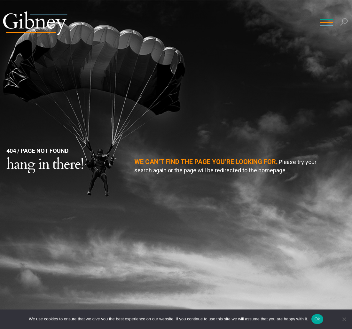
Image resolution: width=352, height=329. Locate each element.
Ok (317, 319)
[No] (344, 319)
